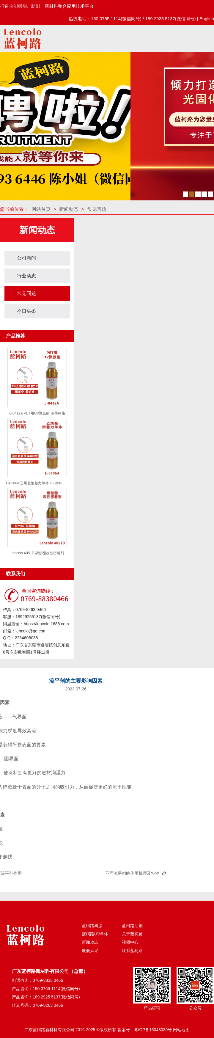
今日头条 (26, 311)
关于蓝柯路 (132, 934)
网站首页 (41, 209)
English (206, 18)
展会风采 (90, 950)
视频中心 (130, 942)
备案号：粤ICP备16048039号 (144, 1029)
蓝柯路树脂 (92, 925)
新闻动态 (68, 209)
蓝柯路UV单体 (95, 934)
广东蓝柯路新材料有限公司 (49, 1029)
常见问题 (96, 209)
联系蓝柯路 (132, 950)
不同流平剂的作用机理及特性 (132, 873)
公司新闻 (26, 257)
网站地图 (181, 1029)
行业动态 (26, 275)
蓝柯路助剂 (132, 925)
